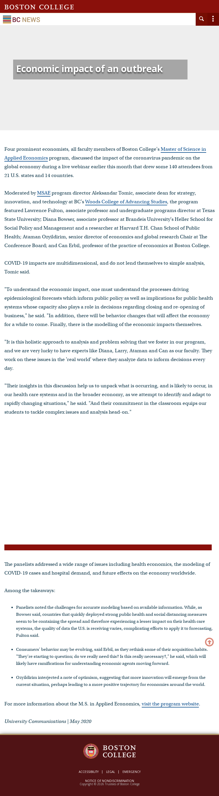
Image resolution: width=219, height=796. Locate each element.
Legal (110, 772)
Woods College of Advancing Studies (126, 202)
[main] (109, 387)
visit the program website (170, 704)
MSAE (43, 193)
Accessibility (89, 772)
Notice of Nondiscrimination (109, 781)
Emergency (131, 772)
